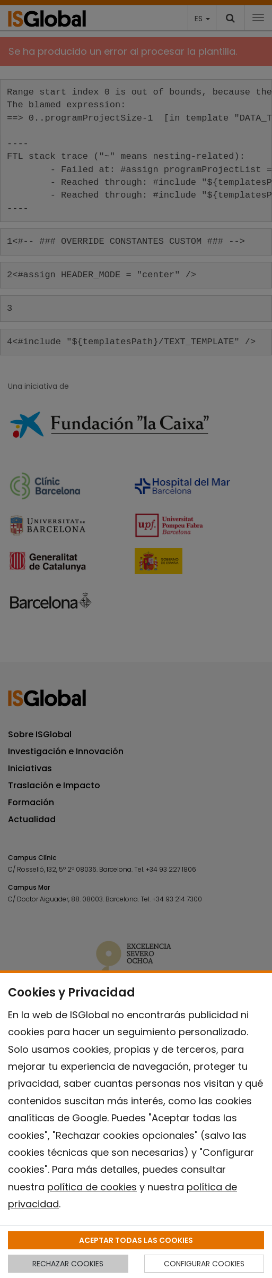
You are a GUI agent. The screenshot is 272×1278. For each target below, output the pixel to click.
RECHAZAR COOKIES (67, 1263)
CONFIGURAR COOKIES (204, 1263)
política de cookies (92, 1187)
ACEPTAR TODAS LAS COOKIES (136, 1240)
